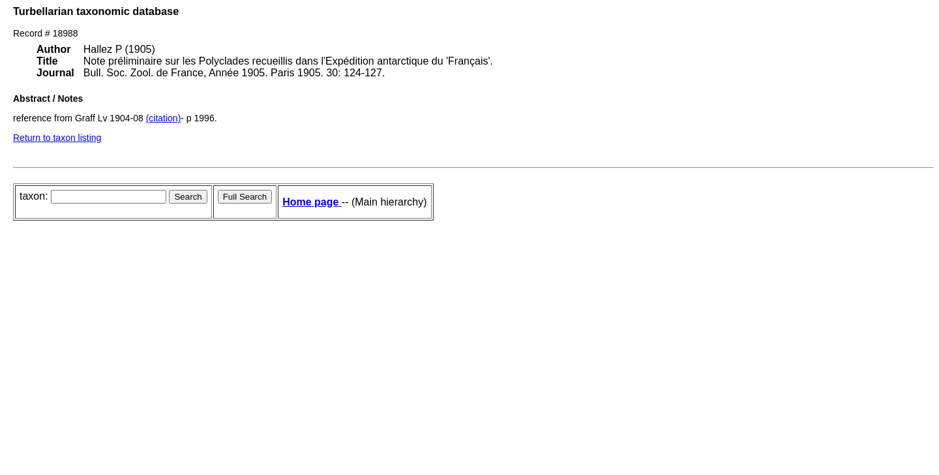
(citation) (163, 118)
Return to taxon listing (57, 137)
